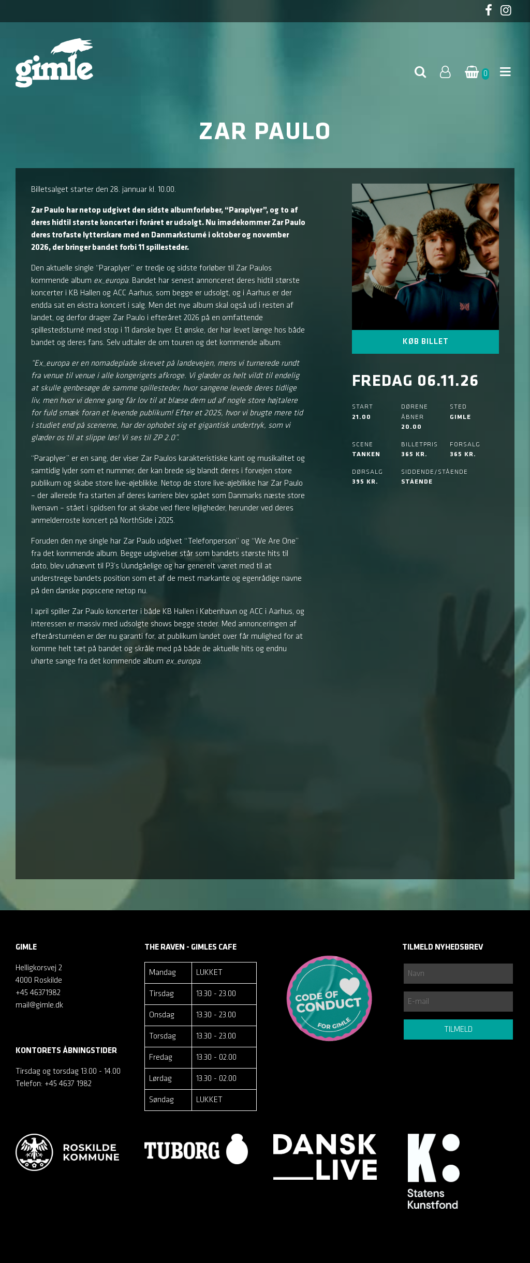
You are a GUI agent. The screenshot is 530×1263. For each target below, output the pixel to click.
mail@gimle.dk (39, 1005)
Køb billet (426, 342)
